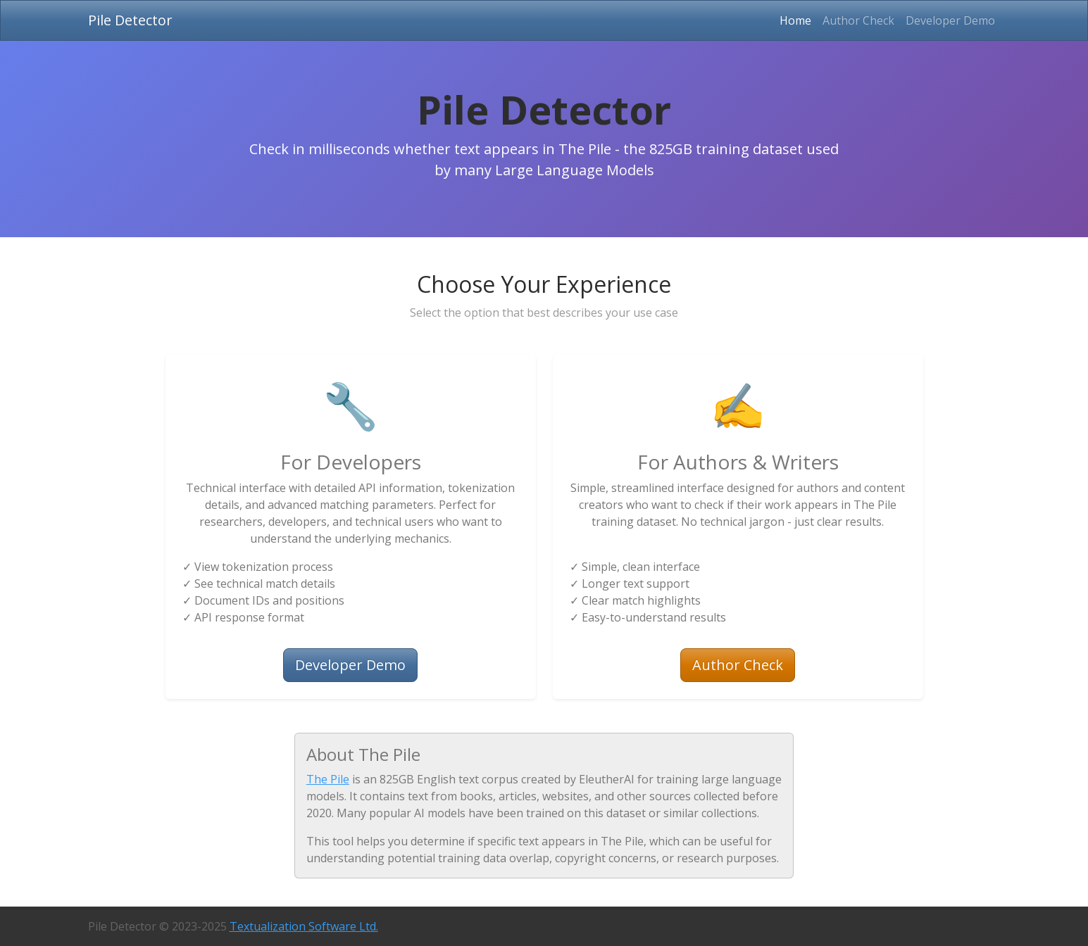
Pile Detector (130, 20)
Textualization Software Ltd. (304, 926)
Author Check (858, 20)
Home (798, 19)
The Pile (327, 779)
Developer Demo (950, 20)
